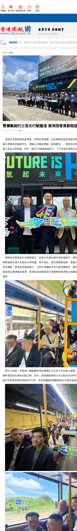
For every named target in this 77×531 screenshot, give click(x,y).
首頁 (5, 53)
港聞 (11, 53)
